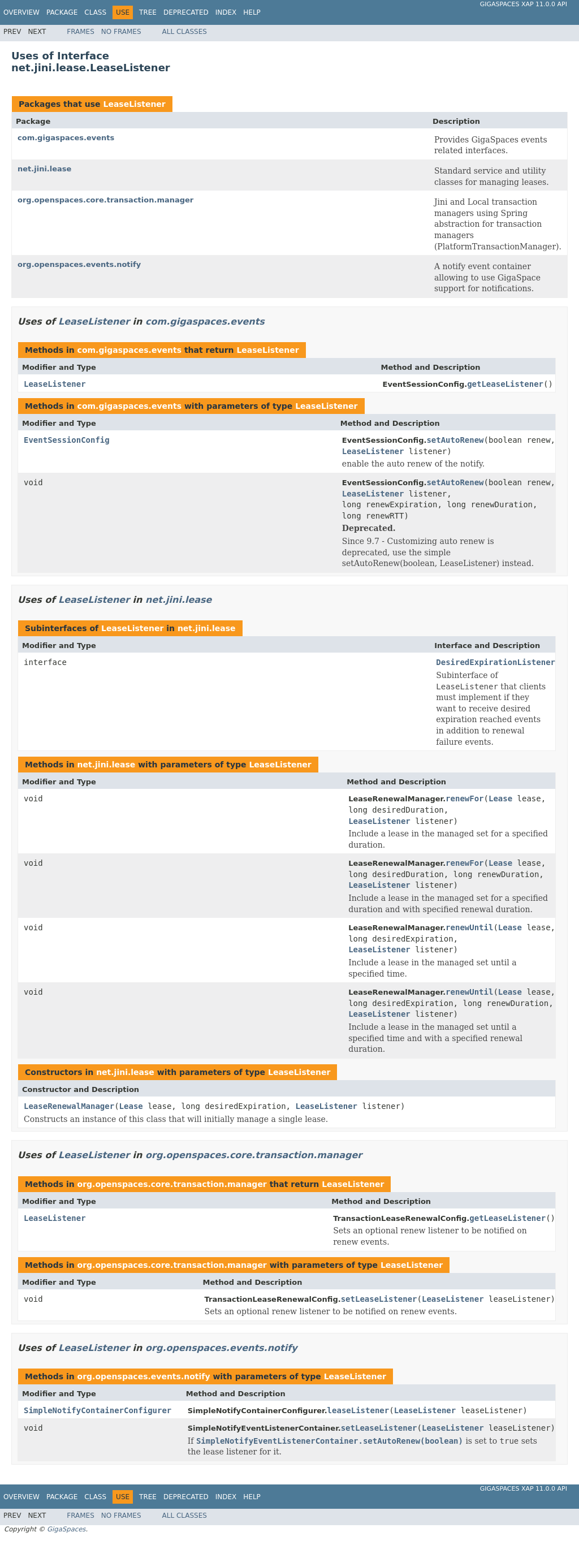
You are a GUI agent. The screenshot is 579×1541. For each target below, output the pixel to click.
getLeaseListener (505, 384)
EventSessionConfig (67, 439)
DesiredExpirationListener (495, 662)
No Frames (121, 32)
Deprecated (186, 12)
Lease (500, 798)
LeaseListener (134, 104)
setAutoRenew (454, 439)
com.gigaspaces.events (66, 137)
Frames (80, 32)
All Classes (184, 32)
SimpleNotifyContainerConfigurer (97, 1410)
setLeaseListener (379, 1298)
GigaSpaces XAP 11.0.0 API (523, 4)
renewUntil (469, 927)
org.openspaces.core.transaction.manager (105, 200)
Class (95, 12)
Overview (21, 12)
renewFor (464, 798)
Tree (148, 12)
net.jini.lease (44, 169)
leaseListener (358, 1410)
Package (61, 12)
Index (226, 12)
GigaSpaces (66, 1529)
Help (252, 12)
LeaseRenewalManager (69, 1106)
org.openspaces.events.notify (79, 264)
